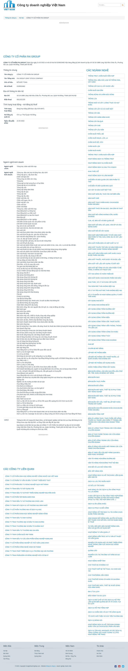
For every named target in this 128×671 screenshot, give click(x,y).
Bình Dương (69, 653)
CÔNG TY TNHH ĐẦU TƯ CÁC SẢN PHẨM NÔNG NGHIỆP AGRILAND (29, 538)
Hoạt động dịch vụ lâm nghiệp (100, 175)
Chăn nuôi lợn (94, 146)
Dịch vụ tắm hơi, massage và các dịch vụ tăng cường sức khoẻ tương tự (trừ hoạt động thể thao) (105, 632)
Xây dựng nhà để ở (95, 301)
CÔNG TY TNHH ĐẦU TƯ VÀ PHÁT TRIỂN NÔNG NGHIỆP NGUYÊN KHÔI (30, 493)
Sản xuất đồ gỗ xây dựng (98, 231)
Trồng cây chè (94, 125)
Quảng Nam (37, 656)
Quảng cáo (92, 550)
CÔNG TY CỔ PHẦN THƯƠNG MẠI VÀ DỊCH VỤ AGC (23, 509)
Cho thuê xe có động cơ (98, 565)
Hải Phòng (6, 659)
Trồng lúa (92, 98)
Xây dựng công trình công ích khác (103, 332)
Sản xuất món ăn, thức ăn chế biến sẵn (104, 194)
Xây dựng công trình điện (99, 317)
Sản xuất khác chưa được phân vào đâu (104, 278)
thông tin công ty (50, 666)
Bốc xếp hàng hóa (95, 471)
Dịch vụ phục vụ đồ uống (98, 508)
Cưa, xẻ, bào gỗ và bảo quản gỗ (101, 220)
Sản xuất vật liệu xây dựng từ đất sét (104, 263)
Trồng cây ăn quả (95, 121)
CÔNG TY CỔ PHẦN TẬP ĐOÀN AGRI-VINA (20, 497)
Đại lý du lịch (93, 591)
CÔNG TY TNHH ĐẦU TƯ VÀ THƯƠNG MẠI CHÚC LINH (24, 501)
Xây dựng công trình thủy (99, 336)
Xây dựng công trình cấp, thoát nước (104, 321)
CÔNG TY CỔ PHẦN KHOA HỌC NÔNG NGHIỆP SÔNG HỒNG (26, 514)
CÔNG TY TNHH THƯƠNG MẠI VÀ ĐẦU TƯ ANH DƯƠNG (24, 522)
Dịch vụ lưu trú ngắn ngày (99, 481)
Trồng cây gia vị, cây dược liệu (101, 86)
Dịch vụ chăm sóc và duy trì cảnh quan (104, 612)
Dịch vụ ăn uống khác (97, 504)
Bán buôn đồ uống (95, 385)
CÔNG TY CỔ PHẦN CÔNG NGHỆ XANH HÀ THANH (23, 547)
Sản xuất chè (93, 198)
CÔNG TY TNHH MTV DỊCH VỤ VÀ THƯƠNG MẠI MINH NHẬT (26, 505)
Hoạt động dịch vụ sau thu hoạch (102, 167)
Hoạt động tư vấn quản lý (99, 532)
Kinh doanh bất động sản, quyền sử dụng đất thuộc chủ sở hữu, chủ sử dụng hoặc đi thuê (105, 520)
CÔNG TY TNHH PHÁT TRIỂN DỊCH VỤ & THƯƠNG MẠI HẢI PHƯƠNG (29, 551)
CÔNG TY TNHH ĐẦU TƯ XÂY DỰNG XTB (19, 489)
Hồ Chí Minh (69, 651)
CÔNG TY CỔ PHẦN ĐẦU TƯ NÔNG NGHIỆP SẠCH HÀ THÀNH (26, 484)
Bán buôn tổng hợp (96, 414)
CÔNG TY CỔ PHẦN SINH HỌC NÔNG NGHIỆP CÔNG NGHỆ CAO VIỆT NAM (31, 476)
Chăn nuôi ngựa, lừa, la (98, 138)
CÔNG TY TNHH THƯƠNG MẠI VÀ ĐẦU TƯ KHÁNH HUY (24, 526)
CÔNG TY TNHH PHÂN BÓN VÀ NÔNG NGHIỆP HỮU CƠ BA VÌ (26, 555)
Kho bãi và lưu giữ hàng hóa (100, 467)
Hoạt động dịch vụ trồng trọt (101, 159)
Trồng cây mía (94, 113)
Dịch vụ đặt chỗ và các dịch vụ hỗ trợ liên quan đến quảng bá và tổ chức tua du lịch (104, 601)
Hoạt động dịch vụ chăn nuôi (100, 163)
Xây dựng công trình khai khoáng (102, 340)
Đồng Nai (68, 659)
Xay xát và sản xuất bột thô (99, 190)
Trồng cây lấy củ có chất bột (100, 109)
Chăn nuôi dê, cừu (95, 142)
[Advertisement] (64, 39)
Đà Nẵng (37, 651)
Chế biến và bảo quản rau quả (100, 186)
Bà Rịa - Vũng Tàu (71, 656)
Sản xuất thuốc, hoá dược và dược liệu (104, 259)
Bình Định (99, 656)
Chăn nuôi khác (94, 150)
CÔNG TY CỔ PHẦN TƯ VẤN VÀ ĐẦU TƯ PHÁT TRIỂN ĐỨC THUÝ (28, 480)
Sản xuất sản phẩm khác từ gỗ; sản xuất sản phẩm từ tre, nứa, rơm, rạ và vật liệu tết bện (105, 237)
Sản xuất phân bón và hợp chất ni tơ (103, 243)
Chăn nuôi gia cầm (95, 90)
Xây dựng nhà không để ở (98, 305)
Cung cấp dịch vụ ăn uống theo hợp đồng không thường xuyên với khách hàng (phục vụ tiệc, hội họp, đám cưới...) (105, 497)
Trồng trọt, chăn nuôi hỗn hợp (101, 76)
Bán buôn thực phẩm (96, 381)
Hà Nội (5, 651)
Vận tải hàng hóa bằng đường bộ (101, 458)
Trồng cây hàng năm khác (99, 117)
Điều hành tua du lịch (97, 595)
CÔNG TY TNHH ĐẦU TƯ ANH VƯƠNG (18, 518)
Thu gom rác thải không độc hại (101, 286)
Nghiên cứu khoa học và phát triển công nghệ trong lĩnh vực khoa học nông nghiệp (105, 544)
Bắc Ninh (6, 653)
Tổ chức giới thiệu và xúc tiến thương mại (105, 616)
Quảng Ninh (6, 656)
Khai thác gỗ (93, 171)
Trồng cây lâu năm (96, 130)
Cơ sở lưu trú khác (96, 485)
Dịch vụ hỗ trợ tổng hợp (98, 608)
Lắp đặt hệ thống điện (97, 352)
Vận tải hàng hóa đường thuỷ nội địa (103, 463)
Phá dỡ (91, 344)
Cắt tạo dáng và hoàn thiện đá (100, 274)
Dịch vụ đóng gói (95, 620)
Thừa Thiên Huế (39, 653)
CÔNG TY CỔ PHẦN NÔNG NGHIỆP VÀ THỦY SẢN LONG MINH (27, 543)
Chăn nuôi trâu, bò (96, 134)
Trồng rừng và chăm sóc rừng (101, 94)
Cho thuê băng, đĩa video (98, 575)
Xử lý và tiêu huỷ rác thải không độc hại (105, 290)
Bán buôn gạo (94, 377)
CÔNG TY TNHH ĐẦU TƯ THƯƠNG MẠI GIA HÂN (22, 530)
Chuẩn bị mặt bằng (95, 348)
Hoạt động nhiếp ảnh (96, 561)
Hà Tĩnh (99, 653)
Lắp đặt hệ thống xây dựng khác (101, 363)
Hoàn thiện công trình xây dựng (101, 367)
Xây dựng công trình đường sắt (101, 309)
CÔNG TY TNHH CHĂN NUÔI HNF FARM (19, 534)
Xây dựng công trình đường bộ (101, 313)
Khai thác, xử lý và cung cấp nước (102, 282)
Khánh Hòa (100, 651)
